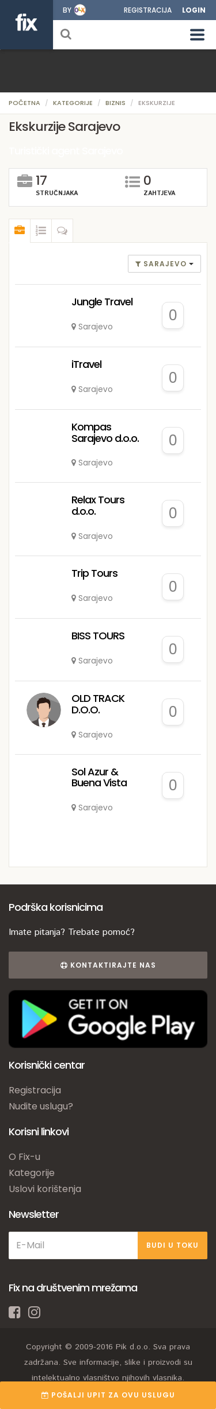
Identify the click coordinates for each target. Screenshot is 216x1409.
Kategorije (73, 102)
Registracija (148, 10)
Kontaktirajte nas (108, 965)
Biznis (115, 102)
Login (194, 10)
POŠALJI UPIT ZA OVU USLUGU (108, 1395)
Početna (24, 102)
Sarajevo (162, 264)
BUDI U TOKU (172, 1245)
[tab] (20, 231)
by (67, 10)
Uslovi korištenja (45, 1188)
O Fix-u (24, 1156)
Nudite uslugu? (41, 1106)
